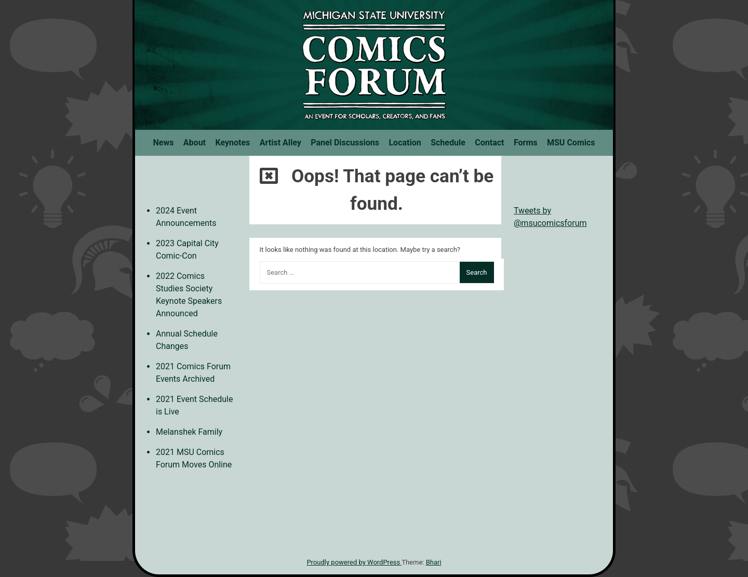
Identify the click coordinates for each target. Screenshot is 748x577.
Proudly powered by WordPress (354, 562)
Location (405, 142)
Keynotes (232, 142)
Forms (526, 142)
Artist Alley (280, 142)
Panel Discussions (345, 142)
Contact (489, 142)
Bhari (434, 562)
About (194, 142)
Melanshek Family (189, 432)
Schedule (448, 142)
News (163, 142)
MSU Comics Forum (374, 65)
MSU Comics (571, 142)
